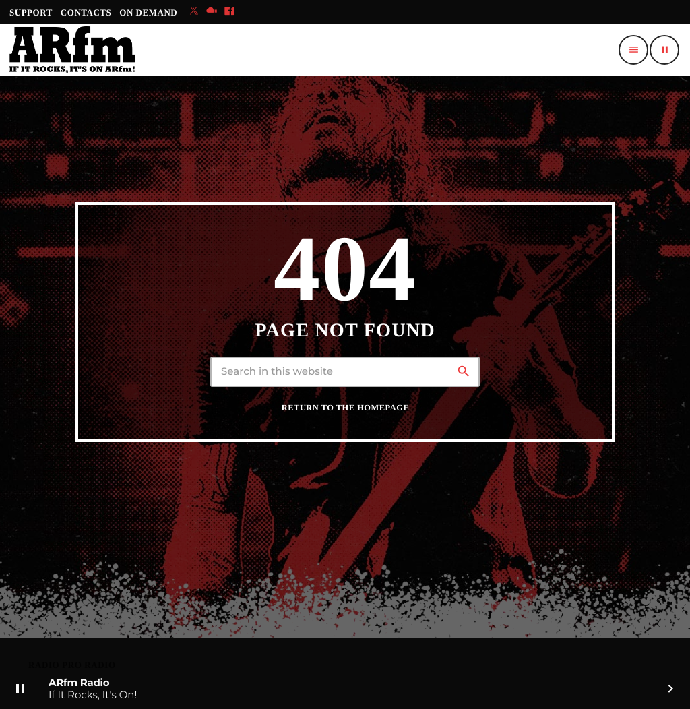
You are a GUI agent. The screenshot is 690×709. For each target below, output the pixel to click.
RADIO (45, 665)
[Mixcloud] (211, 12)
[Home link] (72, 49)
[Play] (664, 50)
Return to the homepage (345, 407)
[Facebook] (229, 12)
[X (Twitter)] (194, 12)
